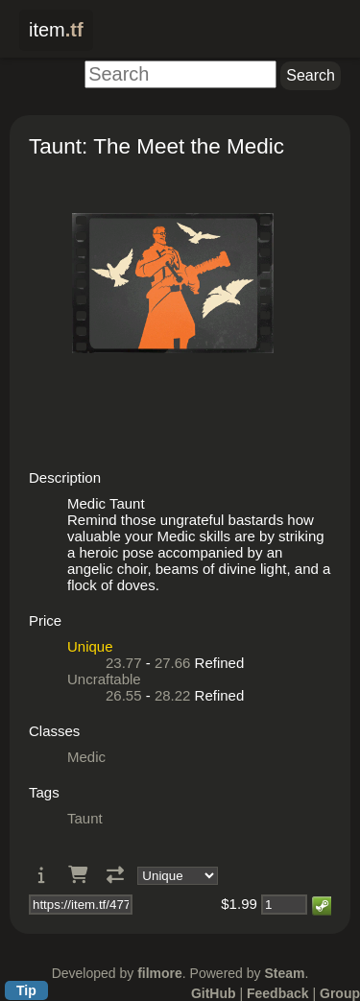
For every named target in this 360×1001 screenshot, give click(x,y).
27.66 (173, 663)
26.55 (124, 695)
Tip (26, 990)
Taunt (85, 818)
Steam (284, 973)
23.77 (124, 663)
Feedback (278, 993)
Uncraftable (104, 679)
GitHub (213, 993)
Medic (86, 757)
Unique (90, 646)
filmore (159, 973)
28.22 (173, 695)
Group (340, 993)
